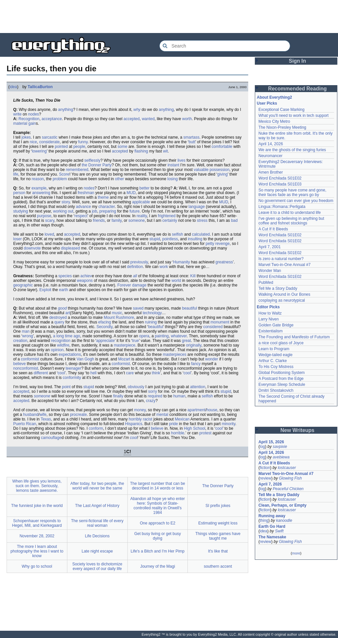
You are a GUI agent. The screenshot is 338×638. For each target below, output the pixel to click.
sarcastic (49, 137)
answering (41, 192)
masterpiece (124, 345)
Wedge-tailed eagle (275, 355)
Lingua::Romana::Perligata (281, 206)
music (117, 313)
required (155, 396)
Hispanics (133, 423)
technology (152, 313)
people (79, 146)
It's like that (218, 551)
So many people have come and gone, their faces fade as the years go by (292, 192)
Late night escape (97, 551)
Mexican (182, 419)
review (265, 478)
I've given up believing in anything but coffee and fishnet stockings (291, 220)
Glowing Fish (290, 478)
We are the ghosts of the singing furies (292, 150)
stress (202, 220)
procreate (78, 414)
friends (99, 220)
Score (64, 174)
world (176, 280)
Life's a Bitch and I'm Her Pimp (158, 551)
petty (210, 243)
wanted (148, 119)
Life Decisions (97, 536)
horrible (177, 433)
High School (194, 428)
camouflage (51, 437)
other (119, 179)
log (262, 446)
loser (17, 239)
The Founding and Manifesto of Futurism (294, 337)
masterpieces (174, 354)
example (38, 188)
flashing (141, 151)
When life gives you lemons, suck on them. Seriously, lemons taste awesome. (36, 486)
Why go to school (37, 566)
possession (219, 169)
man (25, 331)
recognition (61, 340)
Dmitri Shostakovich (275, 390)
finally (118, 396)
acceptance (52, 119)
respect (80, 216)
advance (83, 206)
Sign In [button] (297, 61)
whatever (179, 336)
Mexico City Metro (274, 121)
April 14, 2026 (270, 144)
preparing (107, 211)
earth (63, 289)
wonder (211, 359)
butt (191, 142)
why (136, 109)
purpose (44, 216)
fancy (196, 363)
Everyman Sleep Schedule (281, 384)
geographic (23, 285)
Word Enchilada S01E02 (280, 178)
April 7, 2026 (270, 484)
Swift (279, 531)
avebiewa (281, 457)
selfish (177, 234)
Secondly (104, 326)
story (66, 202)
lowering (39, 151)
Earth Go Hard (271, 526)
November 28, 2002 (36, 536)
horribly (135, 419)
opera (144, 336)
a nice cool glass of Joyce (281, 343)
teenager (73, 368)
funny (82, 142)
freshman (86, 192)
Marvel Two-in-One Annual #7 (284, 264)
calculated (201, 234)
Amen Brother (270, 172)
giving (222, 174)
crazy (150, 400)
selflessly (92, 160)
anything (65, 109)
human (179, 396)
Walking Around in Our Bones (284, 294)
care (130, 373)
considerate (49, 142)
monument (220, 322)
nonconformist (25, 368)
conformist (30, 359)
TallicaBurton (40, 86)
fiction (265, 467)
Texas (46, 419)
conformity (72, 377)
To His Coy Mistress (275, 366)
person (19, 192)
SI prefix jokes (217, 505)
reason (38, 179)
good (62, 308)
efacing (104, 322)
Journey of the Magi (157, 566)
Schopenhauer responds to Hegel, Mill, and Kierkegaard (37, 523)
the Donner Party (97, 165)
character (106, 206)
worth (187, 119)
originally (193, 345)
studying (20, 211)
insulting (195, 239)
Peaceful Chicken (288, 489)
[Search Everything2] (224, 45)
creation (20, 340)
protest (205, 433)
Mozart (124, 359)
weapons (85, 280)
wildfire (63, 345)
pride (173, 423)
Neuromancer (270, 155)
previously (139, 262)
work (163, 266)
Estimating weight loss (218, 523)
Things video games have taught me (218, 536)
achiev (86, 276)
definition (135, 266)
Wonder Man (269, 270)
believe (19, 363)
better (144, 188)
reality (142, 216)
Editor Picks (268, 307)
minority (228, 423)
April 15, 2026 (271, 442)
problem (59, 179)
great (186, 340)
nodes (33, 114)
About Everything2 (274, 97)
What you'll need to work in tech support (293, 115)
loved (49, 234)
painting (162, 336)
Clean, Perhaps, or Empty (282, 505)
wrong (27, 336)
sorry (152, 391)
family (116, 220)
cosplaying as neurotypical (281, 300)
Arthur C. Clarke (272, 360)
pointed (61, 146)
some (122, 146)
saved (138, 308)
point (66, 387)
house (211, 410)
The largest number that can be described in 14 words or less (157, 485)
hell (93, 373)
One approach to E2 (157, 523)
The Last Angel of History (97, 505)
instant (173, 165)
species (65, 276)
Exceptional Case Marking (281, 109)
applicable (141, 202)
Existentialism (270, 331)
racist (147, 419)
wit (165, 151)
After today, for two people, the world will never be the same (97, 485)
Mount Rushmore (119, 317)
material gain (24, 123)
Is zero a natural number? (281, 258)
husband (30, 414)
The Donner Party (218, 486)
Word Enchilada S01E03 (280, 184)
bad (234, 220)
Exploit (45, 289)
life (15, 174)
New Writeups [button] (298, 430)
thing (264, 520)
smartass (192, 137)
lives (182, 160)
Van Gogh (85, 359)
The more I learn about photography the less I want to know (37, 551)
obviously (136, 387)
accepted (131, 119)
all (135, 276)
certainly (169, 220)
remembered (77, 169)
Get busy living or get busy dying (157, 536)
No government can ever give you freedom (295, 200)
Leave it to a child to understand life (289, 212)
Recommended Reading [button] (297, 88)
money (140, 410)
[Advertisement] (169, 16)
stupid (155, 239)
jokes (26, 137)
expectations (70, 354)
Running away (271, 516)
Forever (124, 285)
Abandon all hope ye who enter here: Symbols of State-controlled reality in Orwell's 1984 (157, 505)
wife (42, 414)
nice (33, 142)
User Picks (267, 103)
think (156, 373)
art (67, 313)
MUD (131, 192)
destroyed (58, 317)
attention (197, 387)
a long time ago (66, 336)
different (41, 373)
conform (96, 428)
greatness (224, 262)
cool (61, 373)
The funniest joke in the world (37, 505)
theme (103, 197)
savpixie (280, 446)
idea (13, 86)
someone (136, 220)
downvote (32, 248)
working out (63, 211)
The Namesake (272, 537)
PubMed (265, 282)
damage (139, 285)
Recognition (28, 119)
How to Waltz (270, 313)
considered (213, 326)
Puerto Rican (24, 423)
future (134, 211)
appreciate (105, 340)
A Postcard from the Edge (281, 378)
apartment (196, 410)
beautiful (189, 308)
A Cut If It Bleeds (273, 229)
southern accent (218, 566)
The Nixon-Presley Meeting (282, 127)
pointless (170, 239)
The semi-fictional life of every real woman (97, 523)
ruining (151, 322)
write (17, 114)
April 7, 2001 (269, 247)
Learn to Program (273, 349)
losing (172, 179)
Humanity (181, 262)
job (94, 211)
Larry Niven (268, 319)
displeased (70, 248)
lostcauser (287, 467)
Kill (192, 276)
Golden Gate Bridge (275, 325)
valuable (201, 169)
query (59, 322)
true (135, 340)
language (196, 206)
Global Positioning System (281, 372)
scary (49, 220)
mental (162, 414)
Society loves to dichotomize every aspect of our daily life (97, 566)
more (296, 553)
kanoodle (284, 520)
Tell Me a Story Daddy (277, 288)
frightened (166, 216)
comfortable (222, 146)
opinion (57, 350)
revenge (222, 243)
